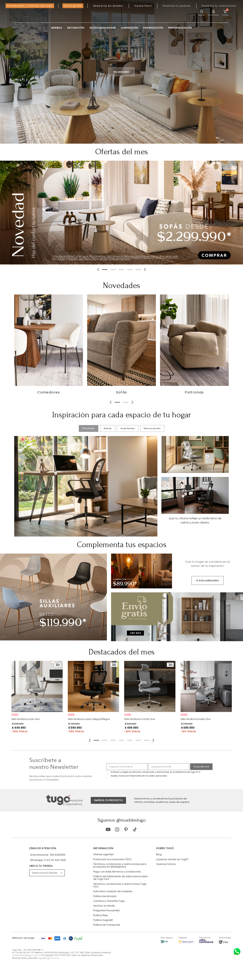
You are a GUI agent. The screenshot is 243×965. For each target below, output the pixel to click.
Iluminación (129, 28)
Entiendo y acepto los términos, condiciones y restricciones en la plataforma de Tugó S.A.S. (155, 772)
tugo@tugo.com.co (49, 958)
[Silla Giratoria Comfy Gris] (149, 698)
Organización (153, 28)
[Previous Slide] (51, 269)
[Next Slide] (192, 269)
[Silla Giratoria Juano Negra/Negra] (93, 698)
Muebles (56, 28)
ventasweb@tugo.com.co (26, 955)
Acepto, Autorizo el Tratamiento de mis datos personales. (139, 775)
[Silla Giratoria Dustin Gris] (206, 698)
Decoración (75, 28)
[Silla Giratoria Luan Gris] (37, 698)
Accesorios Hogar (102, 28)
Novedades (121, 72)
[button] (176, 5)
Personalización (180, 28)
